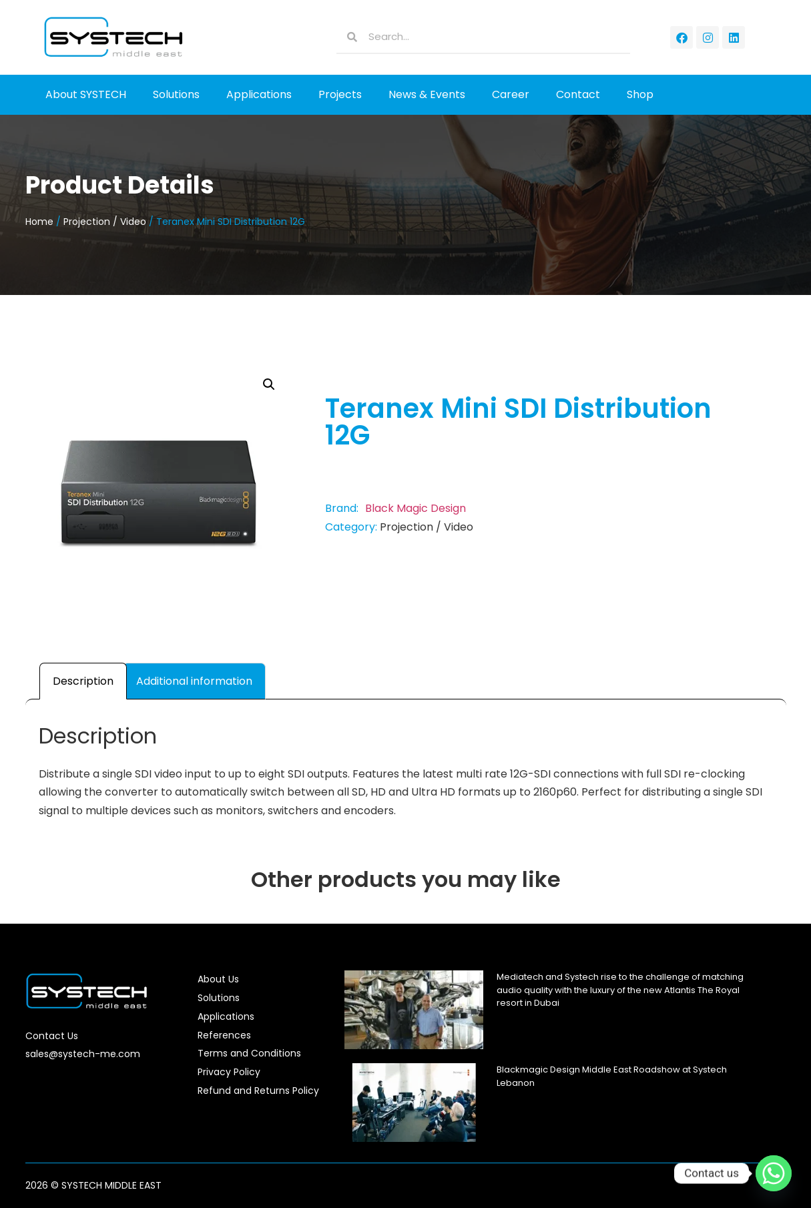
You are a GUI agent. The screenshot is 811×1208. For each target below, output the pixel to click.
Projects (340, 94)
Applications (259, 94)
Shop (640, 94)
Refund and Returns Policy (258, 1090)
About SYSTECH (85, 94)
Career (510, 94)
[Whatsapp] (774, 1173)
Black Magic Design (415, 508)
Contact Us (51, 1035)
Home (39, 221)
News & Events (426, 94)
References (224, 1035)
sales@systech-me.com (82, 1054)
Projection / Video (104, 221)
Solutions (176, 94)
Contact (578, 94)
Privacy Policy (229, 1072)
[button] (269, 384)
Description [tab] (83, 681)
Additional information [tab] (194, 681)
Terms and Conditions (249, 1053)
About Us (218, 979)
